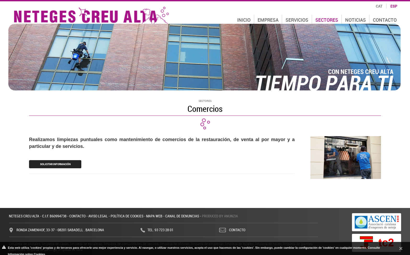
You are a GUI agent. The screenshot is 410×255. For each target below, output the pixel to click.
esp (393, 6)
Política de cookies (127, 215)
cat (379, 6)
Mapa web (154, 215)
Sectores (326, 20)
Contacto (385, 20)
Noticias (355, 20)
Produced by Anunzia (220, 215)
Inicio (243, 20)
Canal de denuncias (182, 215)
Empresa (268, 20)
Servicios (297, 20)
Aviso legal (98, 215)
